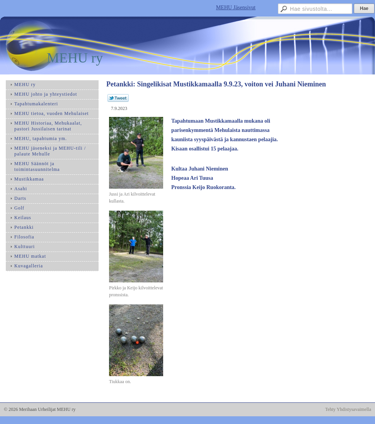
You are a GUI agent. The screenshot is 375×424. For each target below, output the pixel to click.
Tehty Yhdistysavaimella (348, 409)
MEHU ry (75, 58)
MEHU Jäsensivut (236, 7)
